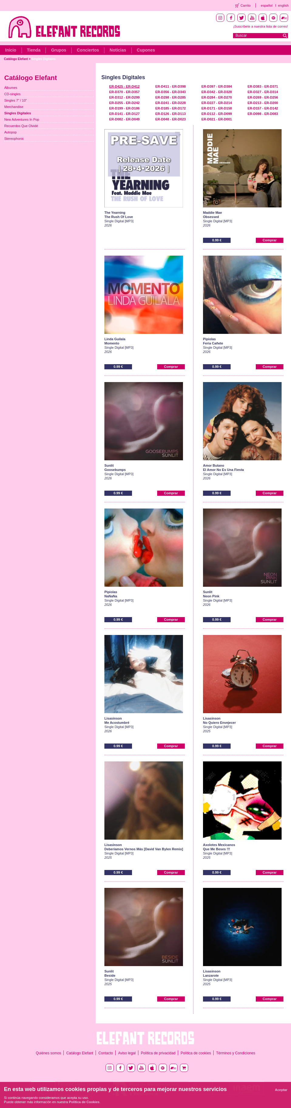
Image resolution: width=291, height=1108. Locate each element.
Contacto (105, 1053)
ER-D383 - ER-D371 (263, 86)
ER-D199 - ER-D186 (124, 108)
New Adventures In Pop (21, 119)
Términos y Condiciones (235, 1053)
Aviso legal (127, 1053)
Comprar (270, 240)
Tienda (34, 50)
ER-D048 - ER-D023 (170, 119)
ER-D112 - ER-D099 (216, 114)
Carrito (246, 5)
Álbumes (10, 87)
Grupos (58, 50)
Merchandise (13, 107)
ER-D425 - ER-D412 (124, 86)
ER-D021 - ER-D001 (216, 119)
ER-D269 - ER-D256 (263, 97)
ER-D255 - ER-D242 (124, 103)
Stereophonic (14, 138)
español (267, 5)
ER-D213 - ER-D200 (263, 103)
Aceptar (281, 1090)
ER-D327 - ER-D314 (263, 92)
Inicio (10, 50)
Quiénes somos (48, 1053)
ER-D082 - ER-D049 (124, 119)
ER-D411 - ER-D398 (170, 86)
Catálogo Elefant (16, 59)
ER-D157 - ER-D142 (263, 108)
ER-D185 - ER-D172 (170, 108)
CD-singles (12, 94)
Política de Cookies (84, 1102)
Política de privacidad (158, 1053)
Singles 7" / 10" (15, 100)
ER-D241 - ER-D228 (170, 103)
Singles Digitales (43, 59)
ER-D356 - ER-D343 (170, 92)
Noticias (118, 50)
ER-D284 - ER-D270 (216, 97)
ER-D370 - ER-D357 (124, 92)
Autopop (10, 132)
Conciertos (88, 50)
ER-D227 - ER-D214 (216, 103)
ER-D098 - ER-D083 (263, 114)
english (283, 5)
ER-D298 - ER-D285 (170, 97)
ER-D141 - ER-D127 (124, 114)
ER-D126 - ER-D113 (170, 114)
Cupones (146, 50)
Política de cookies (196, 1053)
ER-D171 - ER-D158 (216, 108)
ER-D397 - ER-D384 (216, 86)
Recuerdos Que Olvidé (21, 126)
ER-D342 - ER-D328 (216, 92)
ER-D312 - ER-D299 (124, 97)
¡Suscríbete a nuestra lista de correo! (260, 26)
